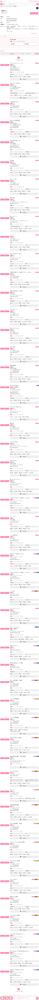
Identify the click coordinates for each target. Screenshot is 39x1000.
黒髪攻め (28, 209)
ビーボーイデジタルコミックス (19, 760)
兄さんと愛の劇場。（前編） (16, 823)
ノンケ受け (29, 340)
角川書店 (14, 463)
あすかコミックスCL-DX (18, 464)
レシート (12, 235)
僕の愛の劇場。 (13, 39)
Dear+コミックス (16, 427)
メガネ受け (28, 191)
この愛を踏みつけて (14, 101)
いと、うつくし (13, 516)
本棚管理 (4, 103)
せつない (20, 76)
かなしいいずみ (13, 179)
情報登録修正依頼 (34, 33)
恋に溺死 (12, 160)
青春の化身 (12, 197)
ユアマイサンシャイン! (15, 608)
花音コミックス (16, 183)
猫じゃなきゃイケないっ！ (15, 479)
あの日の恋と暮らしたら (15, 140)
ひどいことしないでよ (15, 627)
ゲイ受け (29, 95)
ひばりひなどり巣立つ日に (15, 406)
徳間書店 (14, 66)
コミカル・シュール (25, 749)
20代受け (28, 153)
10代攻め (29, 76)
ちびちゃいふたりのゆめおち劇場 (17, 842)
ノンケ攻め (25, 95)
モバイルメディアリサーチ (18, 500)
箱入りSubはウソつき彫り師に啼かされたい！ (20, 951)
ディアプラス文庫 (16, 389)
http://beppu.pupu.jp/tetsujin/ (11, 18)
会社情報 (4, 995)
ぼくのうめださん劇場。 (15, 860)
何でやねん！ (15, 391)
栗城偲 (11, 628)
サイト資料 (9, 995)
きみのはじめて (13, 460)
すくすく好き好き (14, 442)
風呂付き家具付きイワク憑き (16, 291)
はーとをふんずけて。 (15, 771)
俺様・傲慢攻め (29, 491)
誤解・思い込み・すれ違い (16, 731)
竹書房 (14, 200)
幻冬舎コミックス (16, 444)
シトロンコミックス (17, 257)
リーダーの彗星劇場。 (15, 717)
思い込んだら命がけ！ (15, 385)
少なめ (28, 265)
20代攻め (20, 228)
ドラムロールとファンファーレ (16, 63)
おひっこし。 (13, 789)
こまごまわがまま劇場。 (15, 915)
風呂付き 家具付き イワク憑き (16, 663)
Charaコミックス (16, 67)
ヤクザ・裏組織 (25, 963)
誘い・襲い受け (25, 729)
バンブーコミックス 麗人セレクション (20, 202)
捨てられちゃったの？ (15, 328)
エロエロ (11, 509)
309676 (30, 0)
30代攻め (24, 265)
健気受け (11, 76)
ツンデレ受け (24, 321)
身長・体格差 (24, 710)
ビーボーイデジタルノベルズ (18, 631)
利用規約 (14, 995)
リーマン (20, 95)
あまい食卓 (12, 346)
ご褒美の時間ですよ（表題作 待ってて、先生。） (21, 272)
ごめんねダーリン (14, 309)
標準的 (15, 133)
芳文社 (14, 182)
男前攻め (24, 113)
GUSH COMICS (16, 106)
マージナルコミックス (17, 295)
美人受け (11, 472)
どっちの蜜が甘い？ (14, 535)
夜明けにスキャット (14, 645)
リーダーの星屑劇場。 (15, 698)
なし (29, 710)
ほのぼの (29, 321)
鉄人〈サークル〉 (16, 594)
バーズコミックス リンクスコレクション (21, 446)
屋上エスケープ (13, 216)
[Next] (20, 58)
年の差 (23, 416)
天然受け (19, 963)
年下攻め (19, 133)
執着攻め (16, 113)
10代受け (24, 76)
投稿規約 (18, 995)
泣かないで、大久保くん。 (15, 83)
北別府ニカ (12, 64)
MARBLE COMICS (16, 87)
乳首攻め (30, 963)
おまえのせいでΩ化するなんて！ (17, 934)
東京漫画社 (15, 86)
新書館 (14, 388)
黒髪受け (16, 95)
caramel (14, 502)
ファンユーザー (34, 13)
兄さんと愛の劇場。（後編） (16, 680)
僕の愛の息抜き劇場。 (15, 804)
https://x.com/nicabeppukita (11, 20)
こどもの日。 (13, 591)
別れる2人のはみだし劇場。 (16, 737)
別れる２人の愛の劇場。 (15, 120)
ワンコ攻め (28, 133)
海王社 (14, 104)
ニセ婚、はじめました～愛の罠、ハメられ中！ (20, 497)
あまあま (16, 76)
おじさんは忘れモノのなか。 (16, 253)
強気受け (19, 321)
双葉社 (14, 293)
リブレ (14, 256)
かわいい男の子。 (14, 879)
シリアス (28, 783)
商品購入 (23, 79)
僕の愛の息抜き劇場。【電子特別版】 (18, 756)
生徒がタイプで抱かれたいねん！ (17, 553)
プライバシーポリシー (32, 995)
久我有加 (11, 387)
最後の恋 (12, 423)
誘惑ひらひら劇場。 (14, 896)
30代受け (28, 435)
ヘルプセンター (24, 995)
